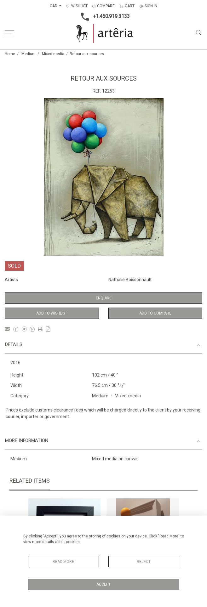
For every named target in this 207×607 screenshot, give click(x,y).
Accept (103, 584)
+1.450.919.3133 (103, 17)
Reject (144, 561)
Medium (28, 54)
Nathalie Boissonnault (130, 279)
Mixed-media (53, 54)
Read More (63, 561)
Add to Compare (155, 313)
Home (10, 54)
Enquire (104, 298)
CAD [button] (54, 6)
